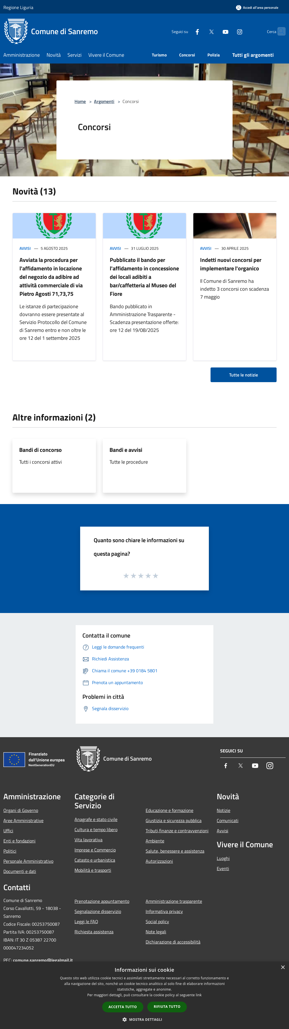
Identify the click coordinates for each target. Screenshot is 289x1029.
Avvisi (25, 248)
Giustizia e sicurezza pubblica (174, 820)
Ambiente (155, 840)
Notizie (223, 810)
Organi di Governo (20, 810)
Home (80, 101)
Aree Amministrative (23, 820)
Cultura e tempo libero (96, 829)
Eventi (223, 868)
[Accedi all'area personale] (257, 7)
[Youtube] (214, 31)
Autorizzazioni (159, 861)
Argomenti (104, 101)
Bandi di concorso (40, 449)
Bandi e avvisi (126, 449)
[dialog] (144, 995)
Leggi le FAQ (86, 921)
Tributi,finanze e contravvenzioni (177, 830)
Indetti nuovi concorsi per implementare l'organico (230, 264)
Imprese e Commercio (95, 849)
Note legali (156, 931)
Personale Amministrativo (28, 861)
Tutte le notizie (243, 374)
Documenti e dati (19, 871)
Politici (9, 851)
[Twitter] (200, 31)
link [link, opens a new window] (199, 995)
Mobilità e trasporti (93, 870)
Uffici (8, 830)
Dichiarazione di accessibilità (173, 941)
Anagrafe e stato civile (96, 819)
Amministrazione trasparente (174, 901)
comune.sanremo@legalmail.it (43, 960)
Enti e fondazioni (19, 840)
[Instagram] (228, 31)
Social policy (157, 921)
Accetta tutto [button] (123, 1006)
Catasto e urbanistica (95, 860)
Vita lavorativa (88, 839)
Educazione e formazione (169, 810)
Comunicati (227, 820)
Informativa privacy (164, 911)
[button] (144, 1019)
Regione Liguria (18, 7)
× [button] (283, 967)
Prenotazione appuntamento (102, 901)
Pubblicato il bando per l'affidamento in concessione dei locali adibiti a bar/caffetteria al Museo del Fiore (144, 276)
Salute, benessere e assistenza (175, 851)
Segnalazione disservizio (98, 911)
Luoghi (223, 858)
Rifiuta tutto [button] (167, 1006)
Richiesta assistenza (94, 931)
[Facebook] (186, 31)
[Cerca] (279, 31)
